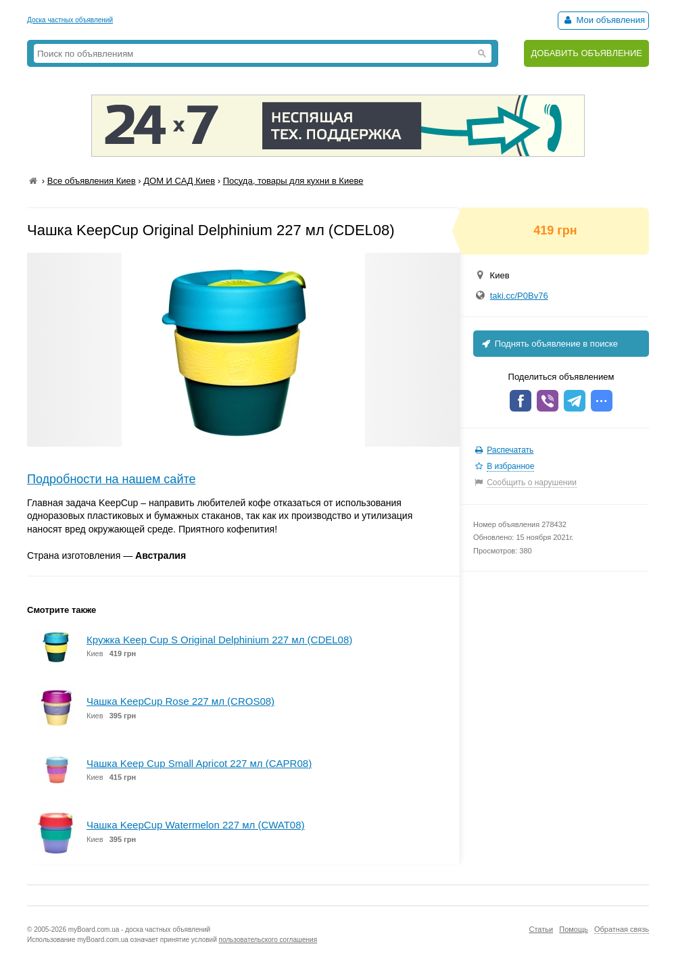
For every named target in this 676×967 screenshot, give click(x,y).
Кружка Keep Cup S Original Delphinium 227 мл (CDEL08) (219, 639)
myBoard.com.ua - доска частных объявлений (139, 929)
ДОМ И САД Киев (179, 181)
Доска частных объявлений (70, 20)
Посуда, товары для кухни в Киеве (293, 181)
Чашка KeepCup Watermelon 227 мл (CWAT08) (196, 824)
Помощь (573, 929)
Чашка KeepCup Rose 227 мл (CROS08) (180, 701)
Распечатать (510, 450)
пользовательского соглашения (268, 939)
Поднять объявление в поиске (549, 344)
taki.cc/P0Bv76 (519, 296)
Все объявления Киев (91, 181)
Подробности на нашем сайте (111, 479)
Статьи (541, 929)
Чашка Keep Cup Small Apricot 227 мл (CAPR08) (199, 763)
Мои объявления (603, 20)
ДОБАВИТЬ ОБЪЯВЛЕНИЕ (586, 53)
